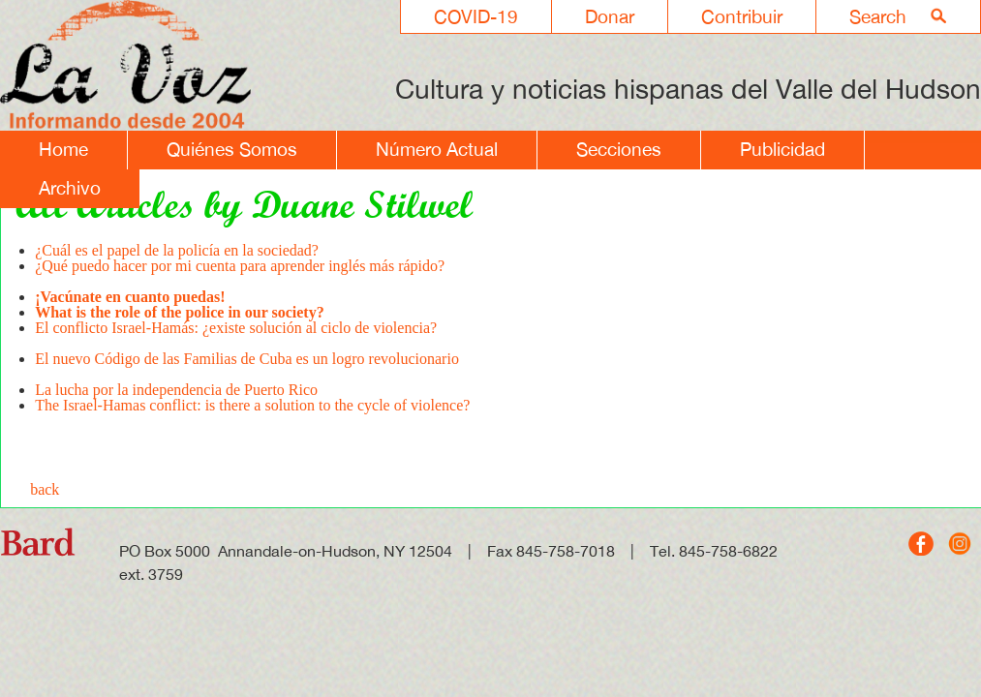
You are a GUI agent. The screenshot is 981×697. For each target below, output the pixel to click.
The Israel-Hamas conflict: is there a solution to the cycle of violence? (252, 405)
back (44, 489)
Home (63, 149)
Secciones (618, 149)
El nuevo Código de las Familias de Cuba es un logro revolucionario (247, 366)
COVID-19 (476, 16)
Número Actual (437, 149)
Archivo (70, 187)
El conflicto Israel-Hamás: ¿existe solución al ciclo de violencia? (236, 335)
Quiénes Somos (232, 149)
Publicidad (782, 149)
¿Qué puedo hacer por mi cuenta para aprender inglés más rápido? (240, 273)
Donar (609, 16)
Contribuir (741, 16)
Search (877, 16)
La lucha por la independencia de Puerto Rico (176, 389)
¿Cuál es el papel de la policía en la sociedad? (177, 250)
